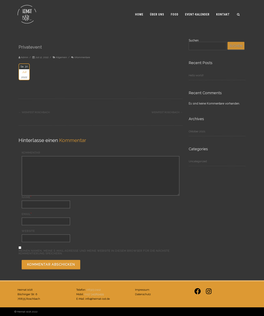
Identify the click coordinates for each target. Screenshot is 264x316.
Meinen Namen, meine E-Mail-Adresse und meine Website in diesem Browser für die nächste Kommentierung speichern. (94, 252)
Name (26, 197)
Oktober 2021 (197, 131)
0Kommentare (82, 57)
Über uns (157, 14)
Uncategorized (198, 161)
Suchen (194, 40)
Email (26, 214)
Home (139, 14)
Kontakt (223, 14)
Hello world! (196, 75)
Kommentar (31, 152)
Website (28, 231)
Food (174, 14)
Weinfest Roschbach (34, 112)
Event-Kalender (197, 14)
